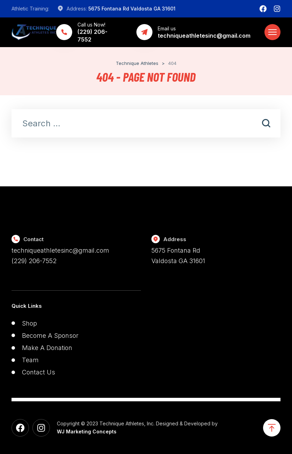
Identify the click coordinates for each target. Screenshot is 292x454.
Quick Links (27, 306)
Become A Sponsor (50, 335)
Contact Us (38, 372)
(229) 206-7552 (34, 261)
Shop (29, 323)
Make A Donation (47, 347)
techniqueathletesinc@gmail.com (60, 250)
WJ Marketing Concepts (87, 431)
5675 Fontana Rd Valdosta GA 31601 (131, 9)
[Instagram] (277, 8)
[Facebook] (263, 8)
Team (30, 360)
